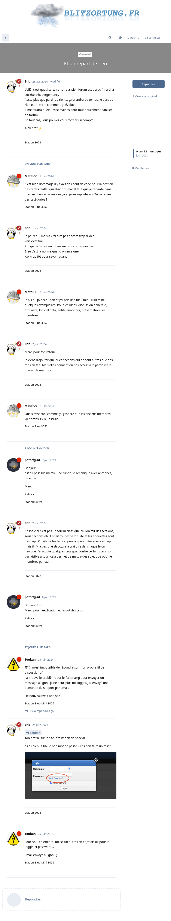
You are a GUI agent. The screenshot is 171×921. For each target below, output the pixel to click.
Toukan (35, 733)
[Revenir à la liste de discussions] (5, 37)
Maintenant (141, 168)
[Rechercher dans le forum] (110, 37)
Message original (144, 96)
